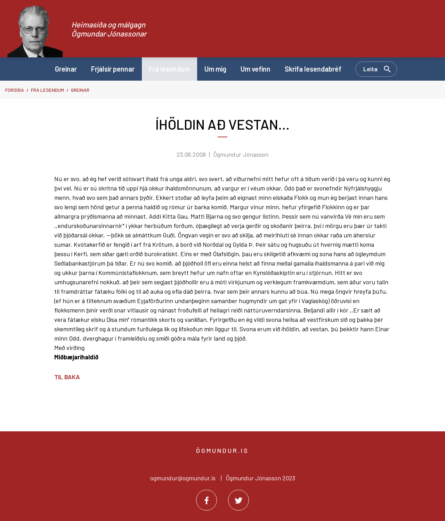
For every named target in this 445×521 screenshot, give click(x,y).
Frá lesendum (47, 90)
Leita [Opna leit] (370, 69)
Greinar (80, 90)
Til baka (67, 377)
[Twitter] (238, 500)
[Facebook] (206, 500)
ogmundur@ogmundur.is (183, 478)
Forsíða (14, 90)
